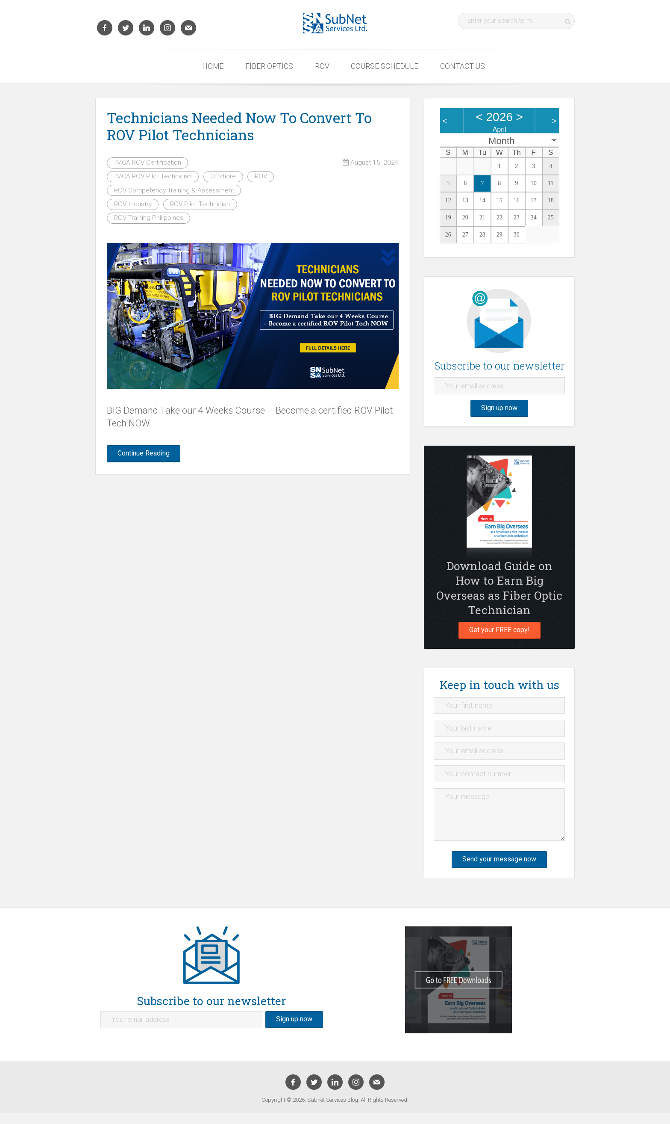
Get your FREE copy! (499, 633)
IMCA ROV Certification (147, 162)
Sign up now (499, 410)
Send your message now (499, 869)
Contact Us (462, 66)
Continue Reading (147, 454)
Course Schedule (384, 66)
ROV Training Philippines (148, 218)
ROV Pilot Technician (200, 204)
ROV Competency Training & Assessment (174, 190)
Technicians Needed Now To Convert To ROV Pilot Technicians (239, 126)
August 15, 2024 (371, 162)
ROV (322, 66)
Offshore (223, 176)
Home (212, 66)
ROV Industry (133, 204)
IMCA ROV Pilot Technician (153, 176)
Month (501, 141)
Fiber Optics (269, 66)
